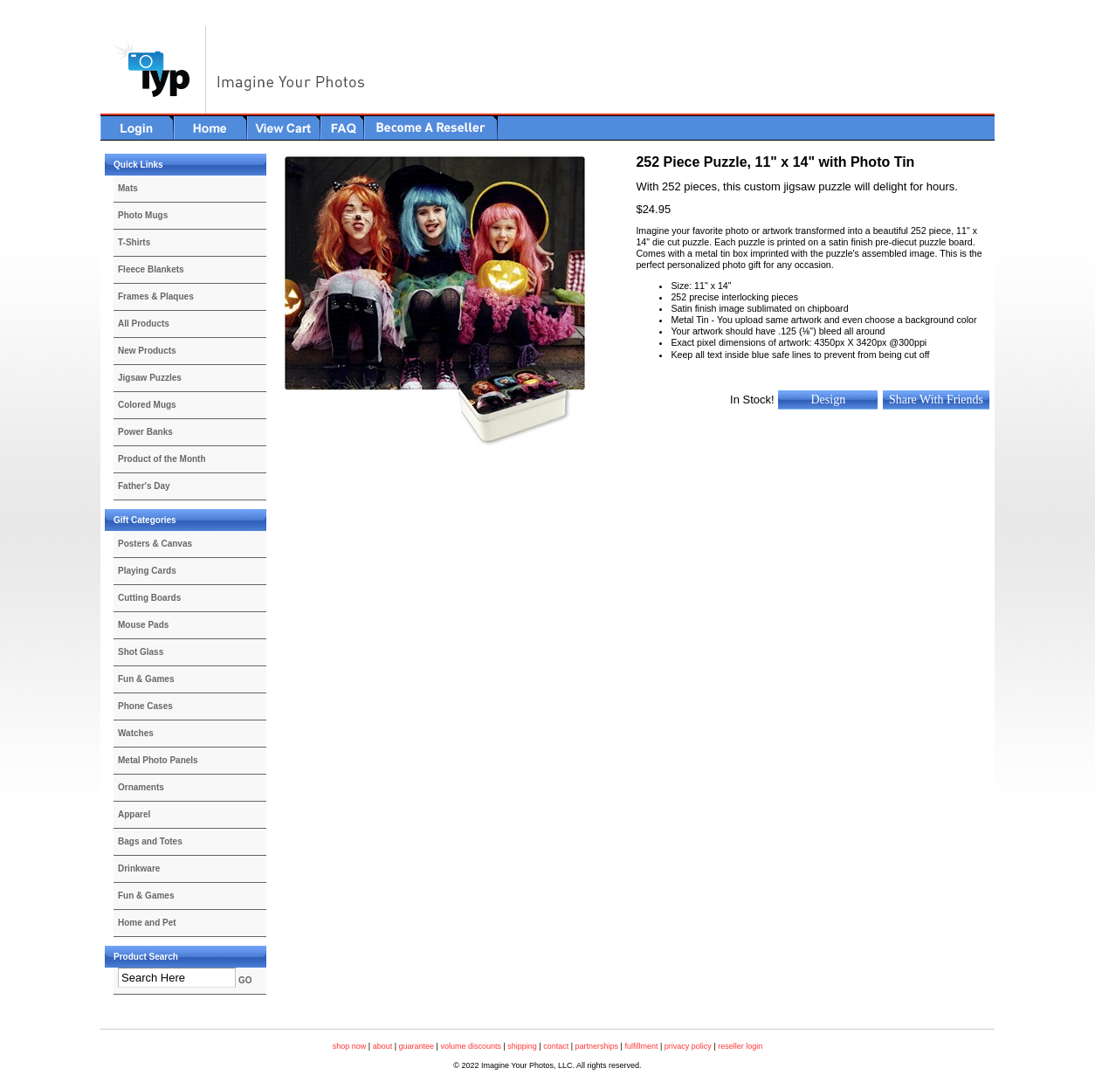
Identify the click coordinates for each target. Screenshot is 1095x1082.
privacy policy (688, 1046)
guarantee (417, 1046)
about (383, 1046)
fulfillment (641, 1046)
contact (555, 1046)
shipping (522, 1046)
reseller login (740, 1046)
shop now (350, 1046)
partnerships (597, 1046)
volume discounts (470, 1046)
